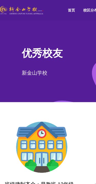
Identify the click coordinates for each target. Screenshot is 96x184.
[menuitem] (71, 10)
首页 (71, 10)
